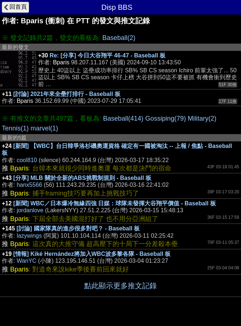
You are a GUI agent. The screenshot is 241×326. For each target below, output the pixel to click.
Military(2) (202, 118)
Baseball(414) (123, 118)
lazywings (29, 236)
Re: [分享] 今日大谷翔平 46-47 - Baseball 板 (108, 55)
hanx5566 (29, 185)
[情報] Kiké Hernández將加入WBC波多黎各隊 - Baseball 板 (92, 254)
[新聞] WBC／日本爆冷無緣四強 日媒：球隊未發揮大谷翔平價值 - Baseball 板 (114, 203)
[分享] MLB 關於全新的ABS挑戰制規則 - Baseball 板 (82, 178)
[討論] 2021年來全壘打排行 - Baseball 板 (66, 94)
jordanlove (30, 210)
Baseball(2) (118, 37)
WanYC (27, 261)
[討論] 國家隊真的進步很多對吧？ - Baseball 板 (78, 228)
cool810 (27, 160)
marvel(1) (44, 128)
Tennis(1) (15, 128)
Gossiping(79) (165, 118)
